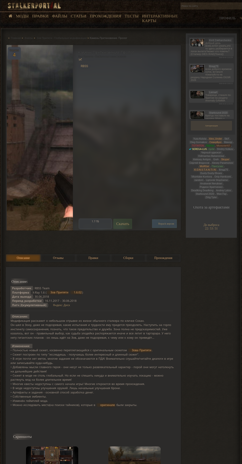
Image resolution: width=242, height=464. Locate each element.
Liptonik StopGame (217, 180)
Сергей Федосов (199, 162)
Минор (228, 142)
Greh (216, 159)
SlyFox (210, 145)
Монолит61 (223, 145)
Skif (226, 138)
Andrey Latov (223, 190)
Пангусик (217, 166)
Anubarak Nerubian (211, 183)
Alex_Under (215, 138)
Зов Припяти (59, 292)
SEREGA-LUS (199, 149)
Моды (22, 16)
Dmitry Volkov (225, 149)
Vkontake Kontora (201, 176)
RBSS (84, 66)
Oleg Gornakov (198, 142)
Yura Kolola (199, 138)
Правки (40, 16)
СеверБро (215, 142)
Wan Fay (221, 193)
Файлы (59, 16)
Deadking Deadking (202, 190)
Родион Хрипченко (211, 187)
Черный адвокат (211, 152)
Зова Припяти (141, 350)
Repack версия (166, 223)
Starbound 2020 (205, 193)
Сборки (128, 258)
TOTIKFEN (198, 145)
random (198, 180)
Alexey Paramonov (222, 162)
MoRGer (204, 166)
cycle (211, 149)
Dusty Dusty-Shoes (211, 173)
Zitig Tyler (211, 197)
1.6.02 (78, 292)
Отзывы (58, 258)
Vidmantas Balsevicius (211, 156)
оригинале (107, 405)
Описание (23, 258)
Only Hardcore (222, 176)
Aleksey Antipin (202, 159)
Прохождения (105, 16)
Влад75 (223, 169)
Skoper (225, 159)
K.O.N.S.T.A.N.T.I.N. (205, 169)
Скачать (122, 224)
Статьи (78, 16)
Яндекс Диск (61, 305)
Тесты (132, 16)
